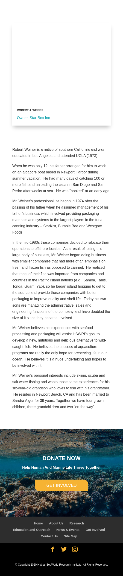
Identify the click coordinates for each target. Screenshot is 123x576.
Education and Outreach (31, 530)
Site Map (70, 536)
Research (76, 523)
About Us (56, 523)
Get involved (61, 485)
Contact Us (49, 536)
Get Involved (95, 530)
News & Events (67, 530)
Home (38, 523)
